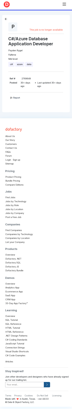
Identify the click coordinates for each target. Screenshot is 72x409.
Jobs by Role (12, 205)
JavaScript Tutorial (14, 343)
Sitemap (9, 163)
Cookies (29, 395)
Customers (11, 144)
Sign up (16, 159)
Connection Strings (15, 347)
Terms (8, 395)
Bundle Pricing (12, 180)
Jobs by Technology (15, 201)
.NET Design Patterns (16, 335)
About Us (10, 136)
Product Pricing (13, 176)
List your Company (15, 242)
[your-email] (24, 384)
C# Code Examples (15, 355)
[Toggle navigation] (64, 3)
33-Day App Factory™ (16, 303)
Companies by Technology (19, 234)
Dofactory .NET (13, 258)
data (29, 64)
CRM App (10, 299)
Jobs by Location (14, 209)
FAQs (8, 151)
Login (8, 159)
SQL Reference (13, 324)
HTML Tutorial (12, 327)
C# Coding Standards (16, 339)
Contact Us (11, 147)
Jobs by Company (14, 213)
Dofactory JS (12, 266)
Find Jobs (10, 197)
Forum (8, 155)
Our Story (10, 140)
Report (15, 97)
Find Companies (13, 230)
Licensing (56, 395)
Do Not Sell (42, 395)
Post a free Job (13, 217)
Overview (10, 254)
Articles (9, 361)
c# (11, 64)
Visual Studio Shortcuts (17, 351)
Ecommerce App (14, 291)
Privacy (18, 395)
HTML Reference (14, 331)
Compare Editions (14, 184)
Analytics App (12, 287)
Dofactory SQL (13, 262)
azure (20, 64)
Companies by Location (17, 238)
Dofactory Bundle (14, 270)
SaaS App (10, 295)
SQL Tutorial (11, 320)
